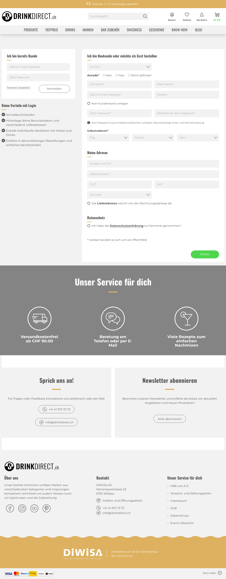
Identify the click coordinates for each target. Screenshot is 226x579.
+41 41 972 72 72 (59, 409)
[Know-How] (179, 30)
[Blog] (198, 30)
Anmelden (54, 88)
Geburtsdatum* (98, 130)
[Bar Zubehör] (110, 30)
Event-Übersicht (182, 523)
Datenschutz (179, 515)
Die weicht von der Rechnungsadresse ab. (132, 203)
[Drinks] (70, 30)
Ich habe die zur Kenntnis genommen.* (136, 225)
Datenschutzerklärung (126, 225)
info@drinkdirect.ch (59, 422)
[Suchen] (145, 16)
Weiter (205, 254)
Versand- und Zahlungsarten (190, 493)
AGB (173, 508)
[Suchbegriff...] (118, 16)
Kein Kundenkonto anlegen (110, 103)
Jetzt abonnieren (170, 419)
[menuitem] (118, 17)
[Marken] (88, 30)
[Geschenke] (156, 30)
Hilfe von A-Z (179, 486)
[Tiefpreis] (52, 30)
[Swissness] (134, 30)
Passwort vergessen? (18, 87)
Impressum (178, 500)
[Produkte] (31, 30)
